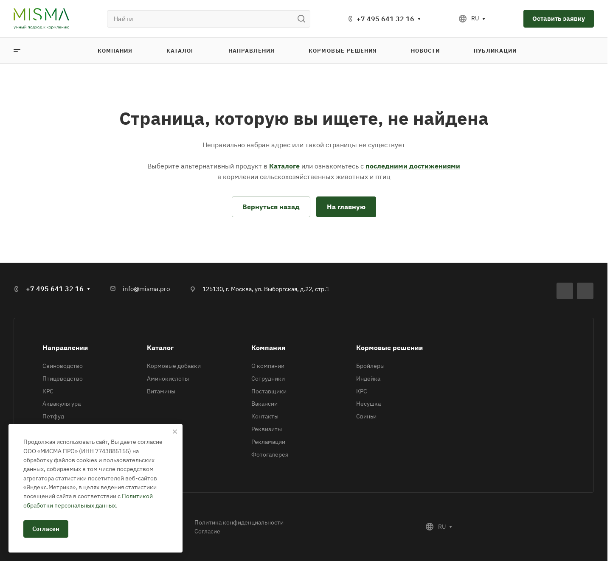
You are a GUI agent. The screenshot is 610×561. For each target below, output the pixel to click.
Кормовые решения (389, 347)
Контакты (264, 416)
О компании (267, 366)
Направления (65, 347)
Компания (268, 347)
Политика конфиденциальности (239, 522)
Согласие (207, 531)
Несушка (368, 403)
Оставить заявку (558, 18)
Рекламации (268, 442)
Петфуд (53, 416)
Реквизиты (266, 429)
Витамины (161, 391)
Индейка (368, 378)
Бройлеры (370, 366)
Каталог (160, 347)
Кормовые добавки (174, 366)
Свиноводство (62, 366)
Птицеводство (62, 378)
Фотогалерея (269, 454)
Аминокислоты (168, 378)
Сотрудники (268, 378)
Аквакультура (61, 403)
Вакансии (264, 403)
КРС (47, 391)
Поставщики (269, 391)
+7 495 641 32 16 (385, 18)
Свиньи (366, 416)
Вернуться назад (271, 206)
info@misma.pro (146, 289)
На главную (346, 206)
